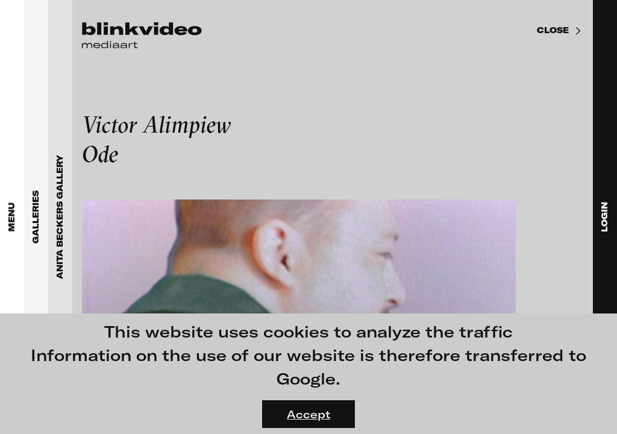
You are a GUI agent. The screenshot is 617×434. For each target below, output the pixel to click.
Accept (308, 414)
